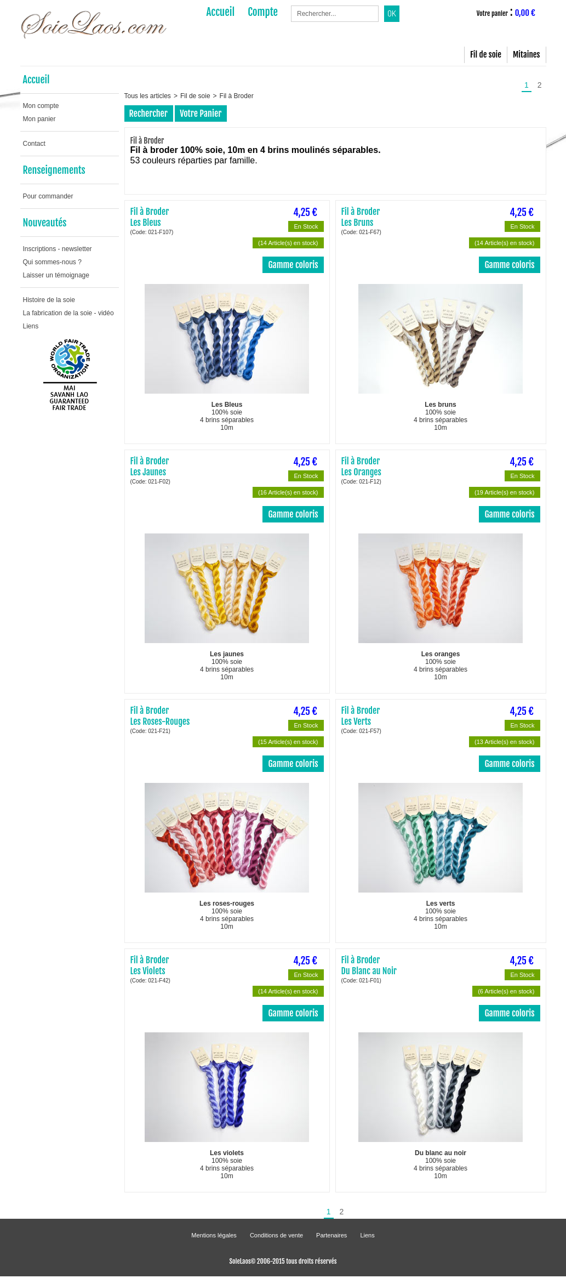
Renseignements (54, 170)
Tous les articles (147, 96)
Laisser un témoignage (56, 275)
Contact (34, 143)
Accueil (36, 79)
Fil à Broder (237, 96)
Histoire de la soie (49, 300)
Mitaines (526, 54)
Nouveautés (45, 223)
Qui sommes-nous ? (52, 262)
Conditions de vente (276, 1235)
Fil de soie (485, 54)
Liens (31, 326)
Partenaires (331, 1235)
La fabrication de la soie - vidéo (68, 313)
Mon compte (41, 106)
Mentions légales (214, 1235)
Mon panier (39, 119)
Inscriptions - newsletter (57, 249)
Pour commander (48, 196)
